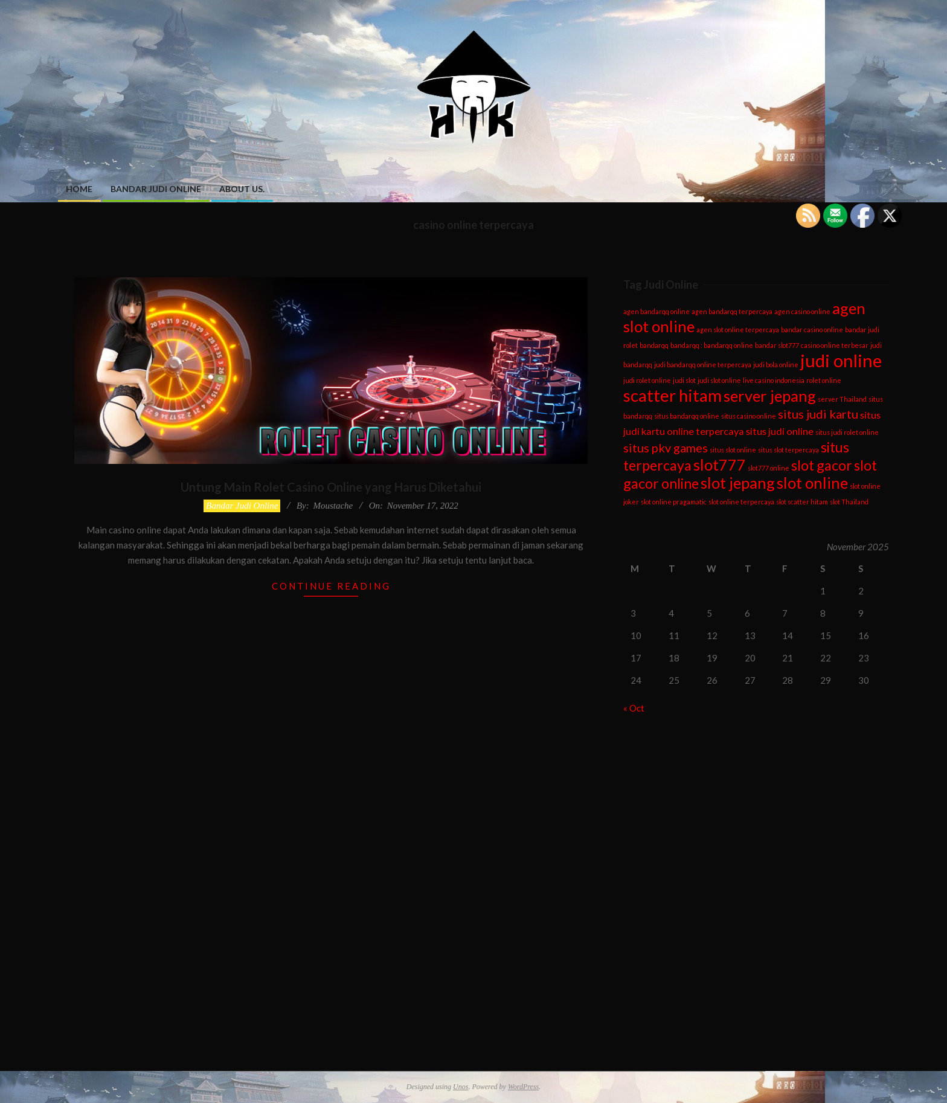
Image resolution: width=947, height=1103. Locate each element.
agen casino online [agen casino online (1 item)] (802, 311)
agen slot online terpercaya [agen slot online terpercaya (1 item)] (737, 329)
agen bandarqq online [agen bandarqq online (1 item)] (656, 311)
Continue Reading (331, 585)
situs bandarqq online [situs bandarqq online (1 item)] (686, 416)
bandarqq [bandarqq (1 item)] (654, 345)
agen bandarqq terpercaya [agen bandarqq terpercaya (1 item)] (732, 311)
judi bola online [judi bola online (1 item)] (775, 364)
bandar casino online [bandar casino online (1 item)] (812, 329)
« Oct (633, 708)
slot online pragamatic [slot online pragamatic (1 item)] (674, 502)
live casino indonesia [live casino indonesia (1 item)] (773, 380)
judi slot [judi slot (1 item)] (684, 380)
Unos (460, 1086)
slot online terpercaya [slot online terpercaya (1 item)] (741, 502)
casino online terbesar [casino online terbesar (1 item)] (834, 345)
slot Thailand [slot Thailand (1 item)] (849, 502)
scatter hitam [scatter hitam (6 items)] (672, 395)
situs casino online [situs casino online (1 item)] (748, 416)
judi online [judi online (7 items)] (841, 360)
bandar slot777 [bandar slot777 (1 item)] (777, 345)
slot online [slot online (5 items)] (812, 483)
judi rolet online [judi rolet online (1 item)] (647, 380)
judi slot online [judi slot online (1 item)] (719, 380)
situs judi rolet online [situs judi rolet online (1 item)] (847, 432)
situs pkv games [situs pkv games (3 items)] (665, 447)
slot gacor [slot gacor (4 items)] (821, 465)
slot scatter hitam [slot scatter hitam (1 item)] (802, 502)
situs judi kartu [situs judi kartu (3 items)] (818, 414)
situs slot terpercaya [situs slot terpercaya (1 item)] (788, 450)
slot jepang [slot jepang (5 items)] (738, 483)
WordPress (523, 1086)
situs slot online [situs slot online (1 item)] (733, 450)
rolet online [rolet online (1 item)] (823, 380)
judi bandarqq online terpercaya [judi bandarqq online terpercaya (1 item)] (702, 364)
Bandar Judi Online (242, 505)
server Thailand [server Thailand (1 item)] (842, 399)
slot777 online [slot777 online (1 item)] (768, 468)
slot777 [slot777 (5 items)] (719, 464)
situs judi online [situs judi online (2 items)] (780, 431)
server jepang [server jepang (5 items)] (770, 396)
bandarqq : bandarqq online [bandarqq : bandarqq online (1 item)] (711, 345)
